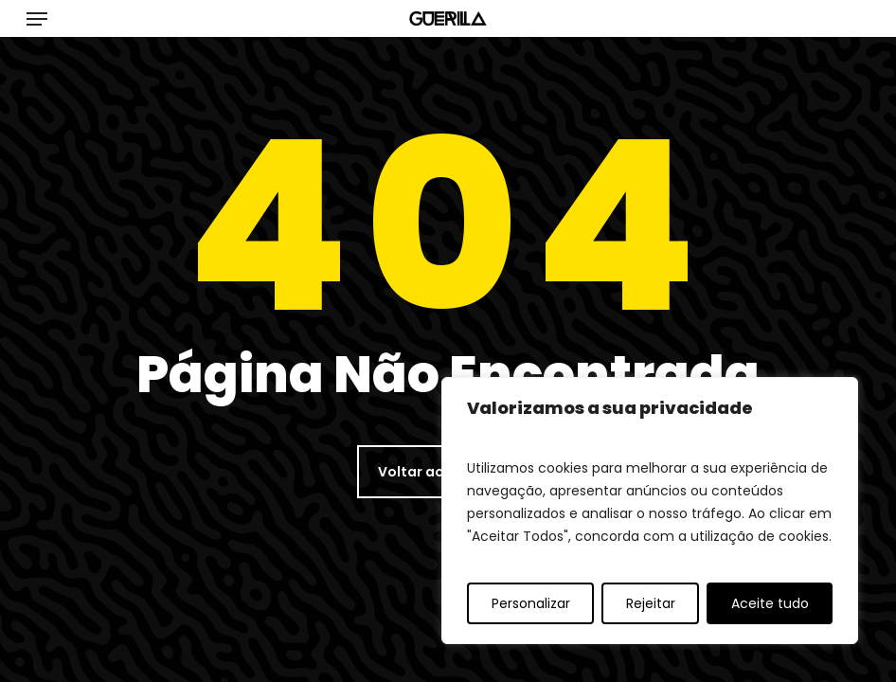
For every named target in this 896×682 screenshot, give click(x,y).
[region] (649, 510)
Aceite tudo (770, 603)
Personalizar (531, 603)
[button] (37, 18)
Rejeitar (650, 603)
